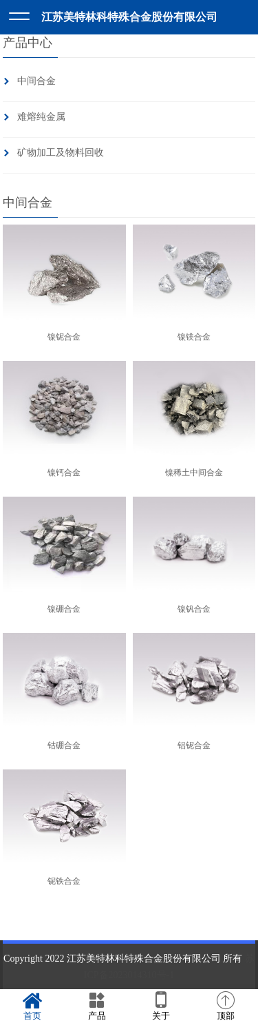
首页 (32, 1006)
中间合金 (36, 81)
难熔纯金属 (41, 117)
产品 (97, 1006)
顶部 (225, 1006)
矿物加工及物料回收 (60, 152)
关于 (161, 1006)
